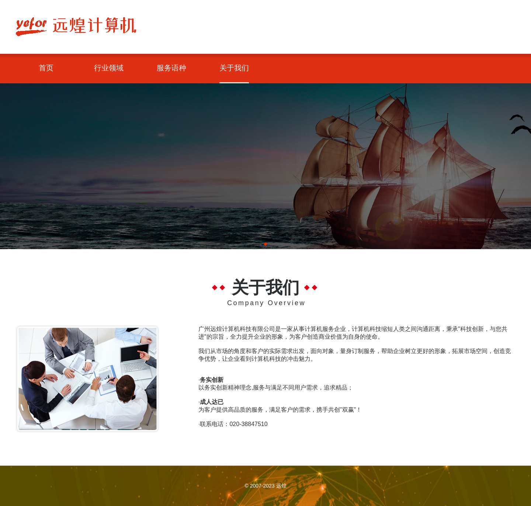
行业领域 (109, 68)
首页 (46, 68)
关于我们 (234, 68)
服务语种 (171, 68)
